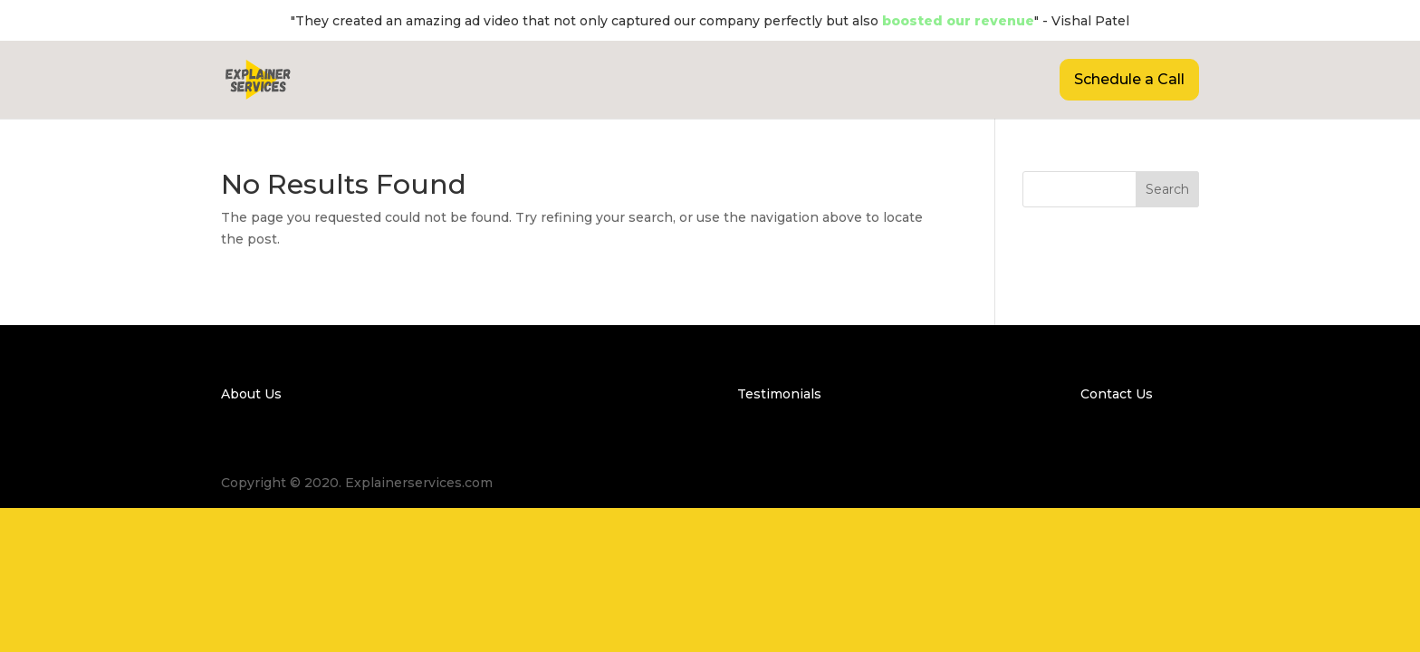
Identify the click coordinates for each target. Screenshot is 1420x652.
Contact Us (1116, 394)
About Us (251, 394)
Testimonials (779, 394)
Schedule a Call (1129, 79)
